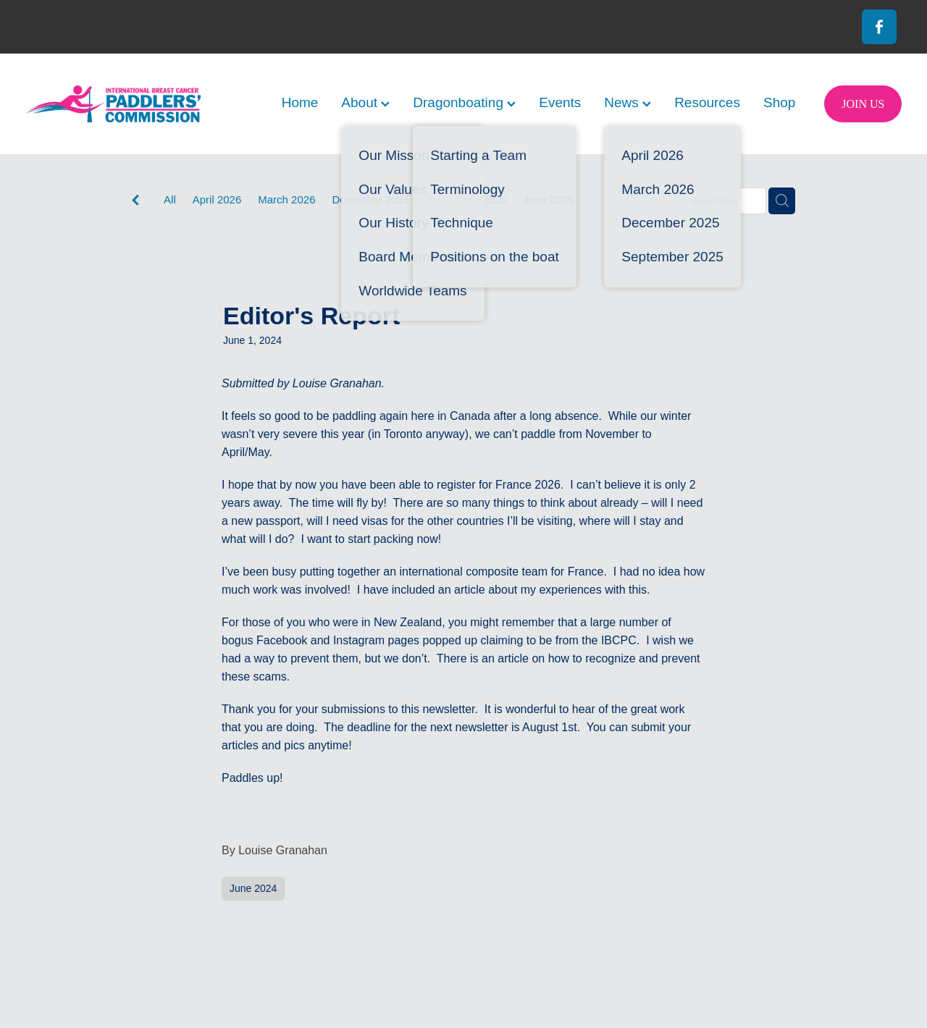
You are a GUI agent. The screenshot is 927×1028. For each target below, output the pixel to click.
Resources (707, 102)
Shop (779, 102)
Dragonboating (464, 102)
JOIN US (863, 104)
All (170, 199)
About (365, 102)
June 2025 (548, 199)
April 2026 (217, 199)
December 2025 (370, 199)
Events (560, 102)
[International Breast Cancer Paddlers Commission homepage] (113, 104)
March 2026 (286, 199)
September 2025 (466, 199)
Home (300, 102)
